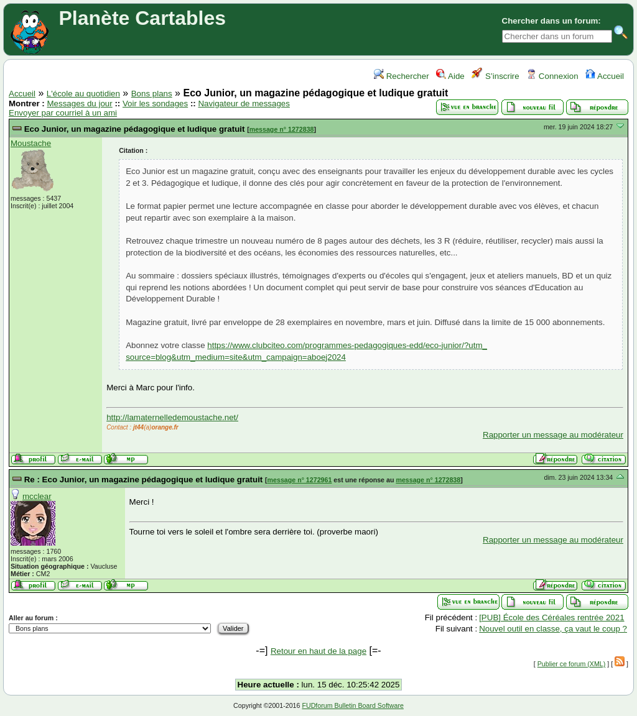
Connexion (552, 76)
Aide (450, 76)
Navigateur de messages (243, 103)
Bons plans (151, 93)
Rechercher (401, 76)
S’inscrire (495, 76)
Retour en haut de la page (318, 651)
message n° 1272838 (281, 129)
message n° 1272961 (299, 480)
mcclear (37, 496)
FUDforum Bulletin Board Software (352, 705)
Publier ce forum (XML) (571, 664)
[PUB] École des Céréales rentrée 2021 (551, 617)
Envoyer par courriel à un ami (63, 112)
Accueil (604, 76)
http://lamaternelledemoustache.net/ (172, 417)
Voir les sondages (155, 103)
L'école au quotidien (83, 93)
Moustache (31, 143)
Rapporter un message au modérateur (553, 434)
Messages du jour (79, 103)
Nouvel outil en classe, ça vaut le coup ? (553, 628)
